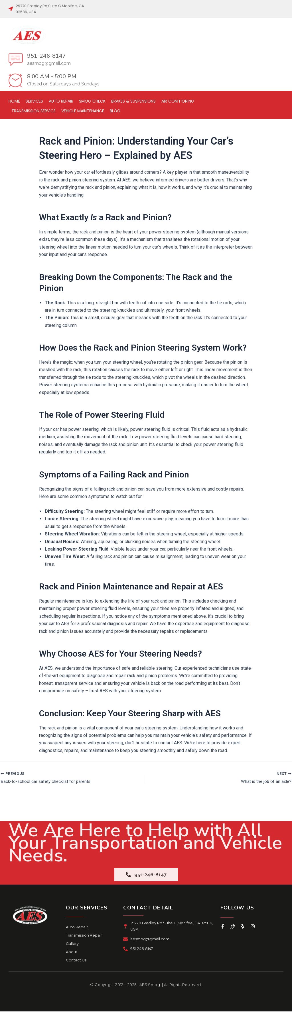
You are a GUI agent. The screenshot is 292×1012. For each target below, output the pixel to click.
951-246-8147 (46, 56)
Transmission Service (33, 111)
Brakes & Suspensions (133, 101)
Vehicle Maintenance (82, 111)
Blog (115, 111)
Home (14, 101)
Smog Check (92, 101)
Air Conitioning (177, 101)
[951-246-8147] (16, 59)
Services (34, 101)
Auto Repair (61, 101)
